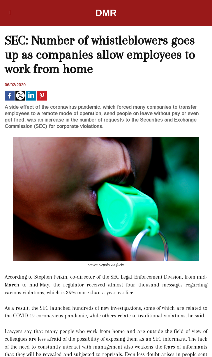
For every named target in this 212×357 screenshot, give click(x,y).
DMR (106, 13)
